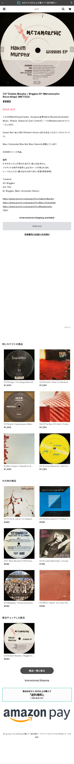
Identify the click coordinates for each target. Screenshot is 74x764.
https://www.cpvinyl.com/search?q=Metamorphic (27, 206)
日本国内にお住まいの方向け (37, 234)
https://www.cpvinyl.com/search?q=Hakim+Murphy (28, 199)
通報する (67, 327)
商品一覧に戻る (37, 670)
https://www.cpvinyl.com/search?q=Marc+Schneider (29, 202)
